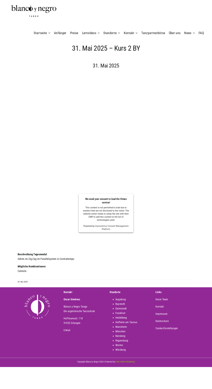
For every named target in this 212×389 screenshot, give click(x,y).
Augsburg (120, 299)
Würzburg (120, 349)
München (120, 331)
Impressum (161, 313)
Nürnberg (120, 335)
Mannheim (121, 326)
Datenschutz (162, 321)
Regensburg (121, 340)
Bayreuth (120, 303)
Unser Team (161, 299)
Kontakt (159, 306)
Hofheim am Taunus (126, 322)
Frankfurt (120, 313)
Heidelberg (121, 317)
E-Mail (67, 330)
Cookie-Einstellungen (166, 328)
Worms (119, 345)
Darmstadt (121, 308)
